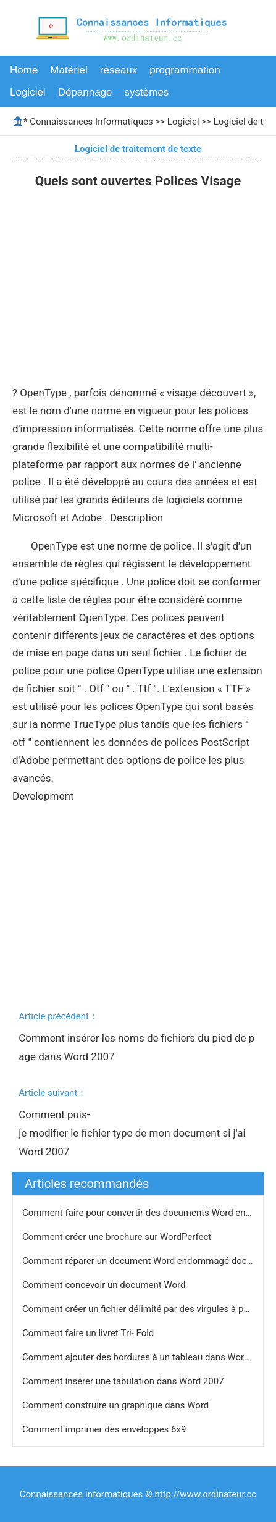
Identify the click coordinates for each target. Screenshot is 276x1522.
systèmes (147, 92)
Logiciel (28, 92)
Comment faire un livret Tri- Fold (89, 1333)
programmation (184, 70)
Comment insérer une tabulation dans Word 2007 (124, 1381)
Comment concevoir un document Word (105, 1284)
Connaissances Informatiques (91, 121)
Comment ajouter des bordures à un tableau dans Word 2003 (148, 1357)
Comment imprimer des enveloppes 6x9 (105, 1429)
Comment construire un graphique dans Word (116, 1405)
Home (24, 70)
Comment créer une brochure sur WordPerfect (118, 1236)
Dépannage (85, 92)
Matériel (68, 70)
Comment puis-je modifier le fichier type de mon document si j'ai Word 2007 (133, 1133)
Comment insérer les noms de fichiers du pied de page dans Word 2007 (136, 1047)
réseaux (118, 70)
